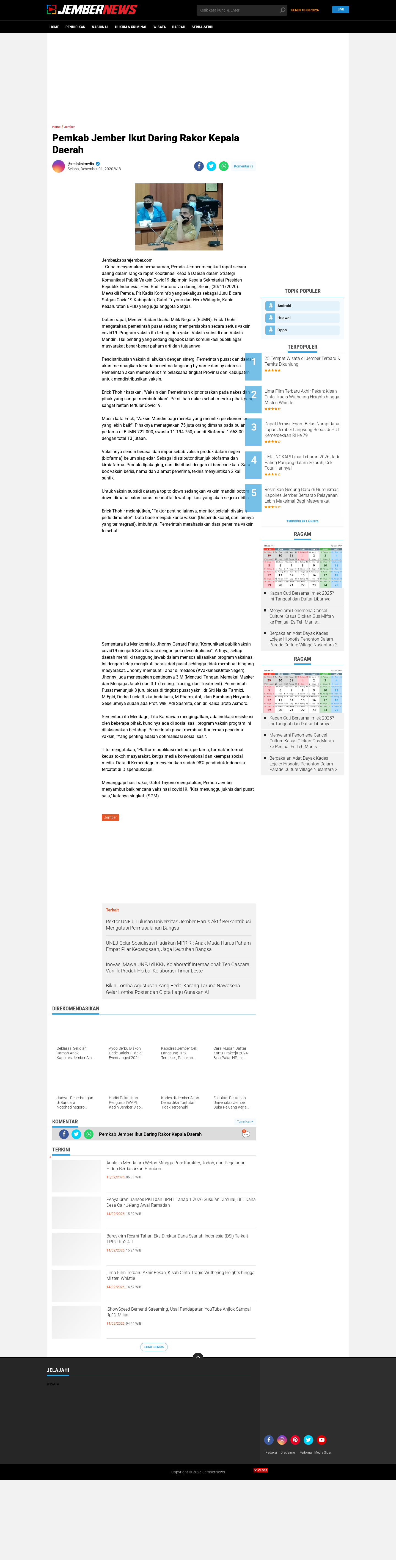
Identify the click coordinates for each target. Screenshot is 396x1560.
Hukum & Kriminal (131, 27)
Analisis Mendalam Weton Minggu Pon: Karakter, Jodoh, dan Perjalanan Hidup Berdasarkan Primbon (167, 1174)
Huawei (284, 318)
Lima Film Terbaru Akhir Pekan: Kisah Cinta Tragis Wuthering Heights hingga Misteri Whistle (180, 1280)
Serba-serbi (202, 27)
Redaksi (272, 1454)
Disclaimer (291, 1454)
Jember (75, 126)
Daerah (178, 27)
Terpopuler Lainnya (302, 496)
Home (54, 27)
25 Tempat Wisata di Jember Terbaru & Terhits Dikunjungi (308, 361)
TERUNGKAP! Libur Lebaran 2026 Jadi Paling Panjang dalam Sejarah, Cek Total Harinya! (307, 447)
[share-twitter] (211, 166)
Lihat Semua (154, 1348)
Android (284, 306)
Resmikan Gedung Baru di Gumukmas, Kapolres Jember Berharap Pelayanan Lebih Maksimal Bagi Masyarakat (309, 475)
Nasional (100, 27)
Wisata (159, 27)
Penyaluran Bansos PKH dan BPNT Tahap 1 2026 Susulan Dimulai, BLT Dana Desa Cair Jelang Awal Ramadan (173, 1211)
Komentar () (243, 166)
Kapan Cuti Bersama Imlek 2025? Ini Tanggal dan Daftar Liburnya (302, 571)
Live (339, 10)
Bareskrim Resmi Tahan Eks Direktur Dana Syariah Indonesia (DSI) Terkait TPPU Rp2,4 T (175, 1243)
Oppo (282, 330)
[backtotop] (198, 1359)
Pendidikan (75, 27)
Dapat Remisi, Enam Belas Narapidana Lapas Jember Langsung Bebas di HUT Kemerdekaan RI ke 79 (306, 419)
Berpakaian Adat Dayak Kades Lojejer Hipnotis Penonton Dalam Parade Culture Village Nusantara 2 (303, 614)
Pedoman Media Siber (322, 1454)
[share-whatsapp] (224, 166)
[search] (242, 10)
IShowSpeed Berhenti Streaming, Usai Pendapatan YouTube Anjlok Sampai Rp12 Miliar (171, 1321)
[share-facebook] (199, 166)
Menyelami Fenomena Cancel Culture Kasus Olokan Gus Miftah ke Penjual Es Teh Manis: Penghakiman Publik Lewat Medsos (302, 591)
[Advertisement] (198, 75)
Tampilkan (245, 1122)
